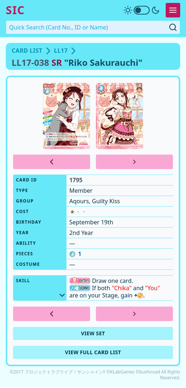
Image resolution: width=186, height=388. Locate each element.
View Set (93, 333)
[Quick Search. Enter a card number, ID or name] (93, 27)
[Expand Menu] (173, 10)
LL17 (61, 51)
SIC (15, 10)
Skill (41, 287)
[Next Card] (134, 162)
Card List (27, 51)
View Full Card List (93, 352)
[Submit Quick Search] (173, 27)
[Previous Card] (51, 162)
